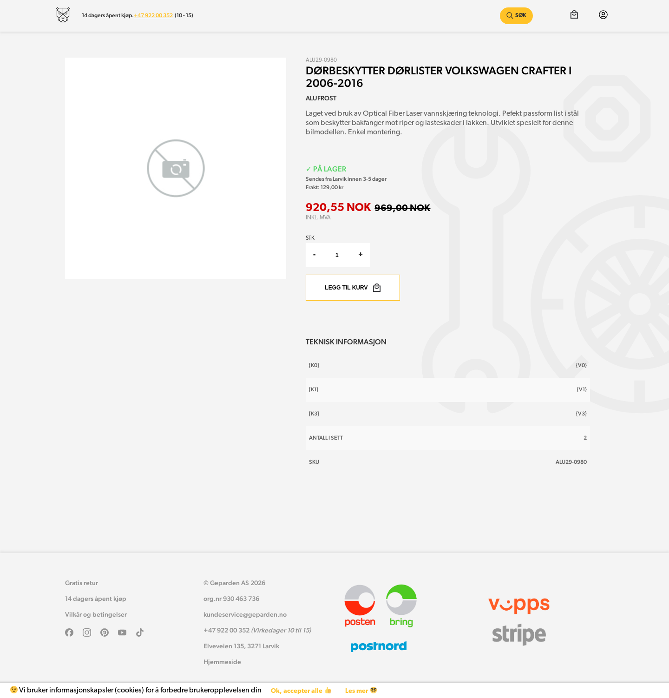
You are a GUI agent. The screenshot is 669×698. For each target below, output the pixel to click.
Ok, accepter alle (301, 691)
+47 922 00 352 (153, 15)
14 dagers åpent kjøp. (108, 15)
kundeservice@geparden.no (245, 614)
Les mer (360, 691)
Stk (310, 238)
